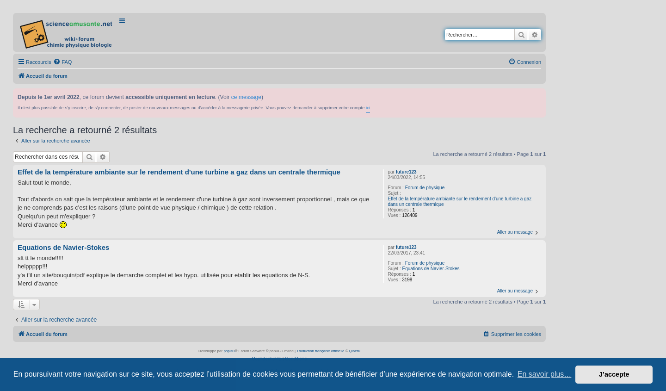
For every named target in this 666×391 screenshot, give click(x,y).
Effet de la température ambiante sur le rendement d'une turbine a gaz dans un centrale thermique (459, 201)
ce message (246, 97)
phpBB (228, 351)
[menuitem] (62, 62)
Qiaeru (354, 351)
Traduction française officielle (320, 351)
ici (368, 107)
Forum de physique (425, 187)
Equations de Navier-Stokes (431, 268)
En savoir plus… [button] (545, 374)
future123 (406, 171)
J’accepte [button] (614, 374)
